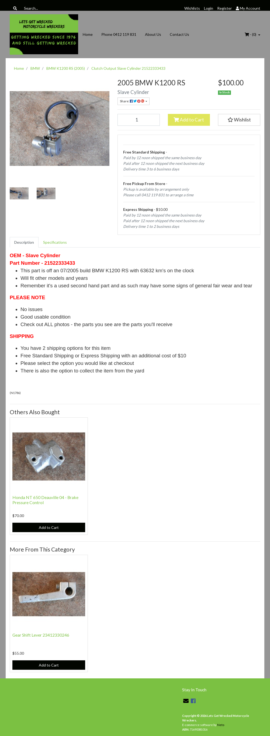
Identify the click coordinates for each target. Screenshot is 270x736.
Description (24, 242)
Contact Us (179, 34)
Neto (220, 725)
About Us (153, 34)
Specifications (55, 242)
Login (208, 8)
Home (88, 34)
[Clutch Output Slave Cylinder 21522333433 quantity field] (138, 120)
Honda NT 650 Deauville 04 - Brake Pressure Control (45, 500)
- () (251, 34)
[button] (239, 120)
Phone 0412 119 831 (118, 34)
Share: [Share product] (132, 101)
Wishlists (192, 8)
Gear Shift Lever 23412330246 (40, 634)
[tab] (24, 242)
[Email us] (186, 700)
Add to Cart (189, 120)
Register (224, 8)
